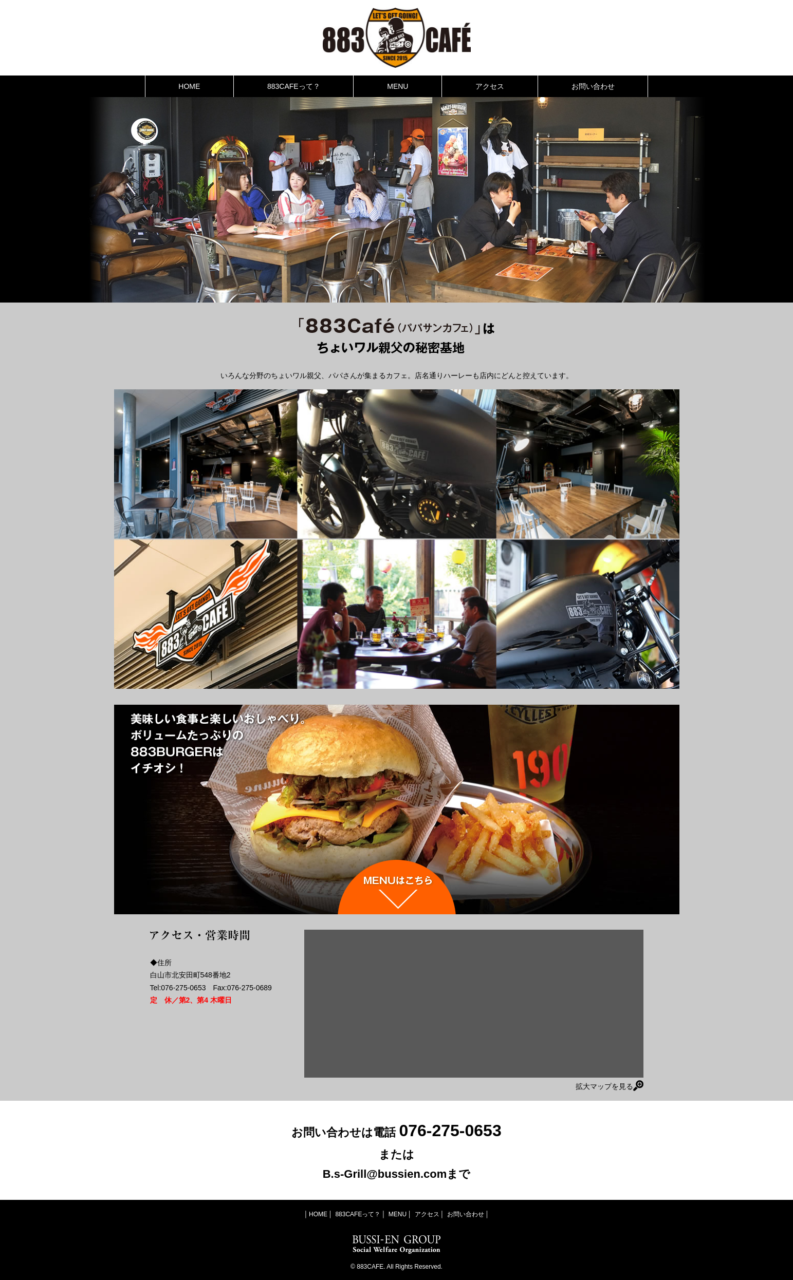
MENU (397, 86)
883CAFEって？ (293, 86)
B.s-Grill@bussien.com (385, 1174)
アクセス (489, 86)
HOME (189, 86)
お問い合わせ (593, 86)
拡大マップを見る (609, 1085)
